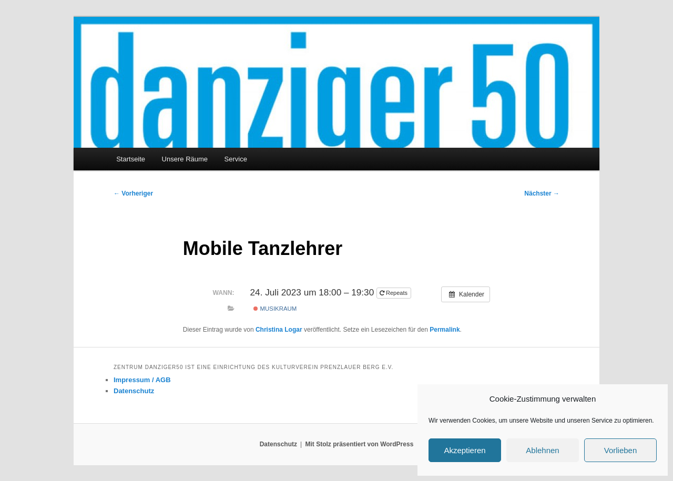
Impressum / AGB (142, 380)
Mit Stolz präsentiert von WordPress (359, 444)
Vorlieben (620, 450)
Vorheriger (133, 193)
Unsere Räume (185, 159)
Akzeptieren (464, 450)
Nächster (541, 193)
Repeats (394, 293)
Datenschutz (134, 391)
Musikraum (275, 308)
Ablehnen (542, 450)
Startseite (130, 159)
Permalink (445, 329)
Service (236, 159)
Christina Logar (279, 329)
